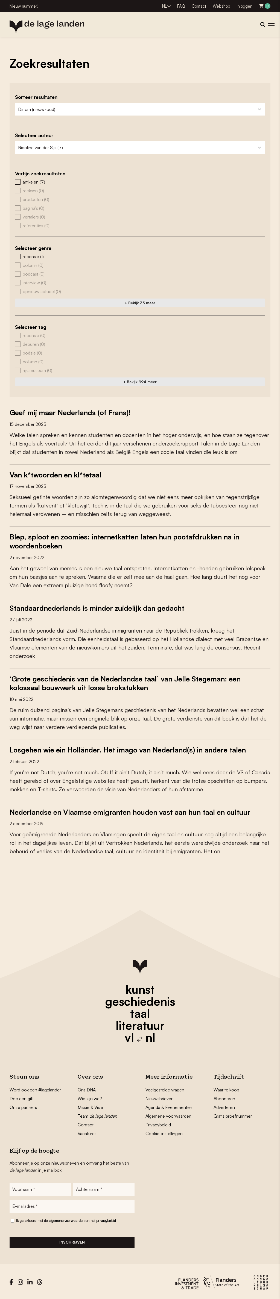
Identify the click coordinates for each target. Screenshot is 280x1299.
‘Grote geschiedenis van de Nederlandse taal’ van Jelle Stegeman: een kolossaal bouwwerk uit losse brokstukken (126, 682)
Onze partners (23, 1105)
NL (164, 6)
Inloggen (244, 6)
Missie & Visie (90, 1105)
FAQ (181, 6)
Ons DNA (87, 1088)
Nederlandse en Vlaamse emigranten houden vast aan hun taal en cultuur (131, 810)
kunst (140, 988)
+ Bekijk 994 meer (140, 381)
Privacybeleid (158, 1123)
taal (140, 1012)
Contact (199, 6)
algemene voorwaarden (66, 1219)
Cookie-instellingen (164, 1132)
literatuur (140, 1024)
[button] (140, 182)
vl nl (140, 1036)
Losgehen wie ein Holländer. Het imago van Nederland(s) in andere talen (129, 748)
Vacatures (87, 1132)
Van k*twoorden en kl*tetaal (56, 474)
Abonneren (224, 1097)
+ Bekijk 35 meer (140, 302)
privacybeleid (106, 1219)
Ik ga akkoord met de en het (66, 1219)
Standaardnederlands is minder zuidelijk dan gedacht (98, 607)
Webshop (221, 6)
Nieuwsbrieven (159, 1097)
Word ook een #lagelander (35, 1088)
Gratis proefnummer (233, 1114)
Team (97, 1114)
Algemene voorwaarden (168, 1114)
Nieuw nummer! (24, 6)
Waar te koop (226, 1088)
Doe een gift (22, 1097)
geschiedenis (140, 1000)
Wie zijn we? (90, 1097)
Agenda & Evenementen (168, 1105)
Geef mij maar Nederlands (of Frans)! (71, 412)
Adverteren (224, 1105)
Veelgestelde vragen (164, 1088)
